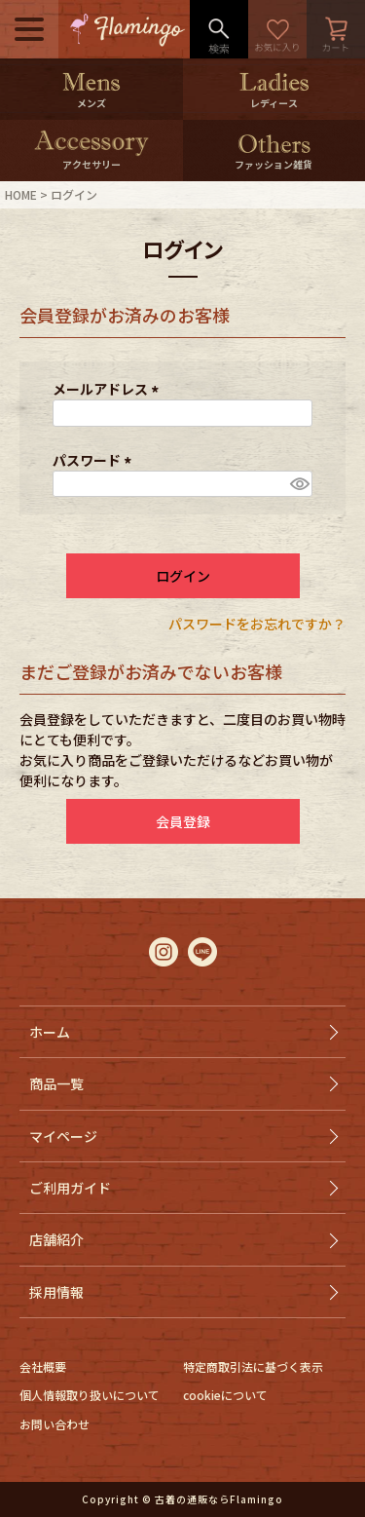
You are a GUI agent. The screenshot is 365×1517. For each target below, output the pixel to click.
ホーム (49, 1032)
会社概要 (42, 1366)
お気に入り (277, 29)
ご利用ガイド (70, 1187)
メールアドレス (108, 388)
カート (336, 29)
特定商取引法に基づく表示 (253, 1366)
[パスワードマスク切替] (298, 484)
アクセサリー (91, 164)
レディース (274, 102)
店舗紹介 (56, 1239)
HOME (21, 194)
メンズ (91, 102)
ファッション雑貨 (273, 164)
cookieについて (225, 1394)
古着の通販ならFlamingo (219, 1499)
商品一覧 (56, 1083)
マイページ (63, 1136)
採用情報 (56, 1292)
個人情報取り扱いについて (89, 1394)
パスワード (95, 460)
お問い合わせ (54, 1424)
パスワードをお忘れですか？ (257, 623)
